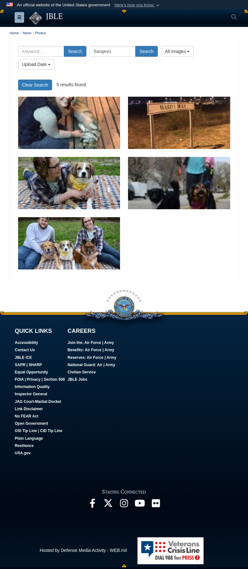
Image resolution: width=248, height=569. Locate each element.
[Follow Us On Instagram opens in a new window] (124, 505)
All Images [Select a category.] (177, 51)
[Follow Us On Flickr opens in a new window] (156, 505)
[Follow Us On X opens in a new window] (108, 505)
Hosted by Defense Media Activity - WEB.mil (83, 550)
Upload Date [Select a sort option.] (36, 64)
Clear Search (35, 84)
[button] (137, 5)
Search (75, 51)
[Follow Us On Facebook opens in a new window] (92, 505)
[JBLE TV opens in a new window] (140, 505)
